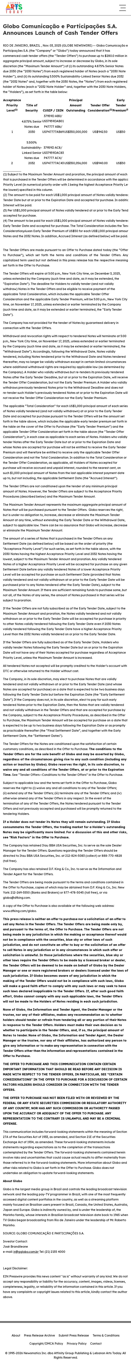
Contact (96, 1343)
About (16, 1335)
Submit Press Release (74, 1335)
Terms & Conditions (106, 1335)
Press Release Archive (39, 1335)
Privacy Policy (77, 1343)
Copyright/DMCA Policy (46, 1343)
